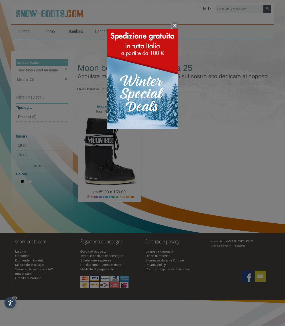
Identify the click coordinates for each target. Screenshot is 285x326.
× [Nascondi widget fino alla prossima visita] (14, 298)
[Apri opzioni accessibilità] (10, 302)
